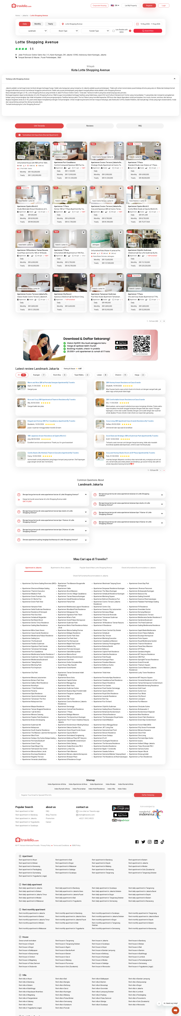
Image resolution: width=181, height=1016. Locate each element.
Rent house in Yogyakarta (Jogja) (141, 966)
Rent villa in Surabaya (100, 1005)
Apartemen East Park (66, 660)
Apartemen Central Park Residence (71, 709)
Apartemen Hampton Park (32, 607)
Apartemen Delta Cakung (67, 743)
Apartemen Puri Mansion (138, 701)
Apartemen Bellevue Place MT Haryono (72, 738)
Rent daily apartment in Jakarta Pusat (69, 894)
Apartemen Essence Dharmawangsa (142, 599)
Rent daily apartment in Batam (140, 898)
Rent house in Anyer (99, 947)
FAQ (47, 811)
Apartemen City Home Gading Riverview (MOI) (39, 583)
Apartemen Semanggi (66, 706)
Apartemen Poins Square (138, 638)
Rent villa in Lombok (136, 992)
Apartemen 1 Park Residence (33, 688)
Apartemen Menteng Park (31, 665)
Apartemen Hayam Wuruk (138, 751)
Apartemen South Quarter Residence (36, 730)
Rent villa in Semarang (64, 1001)
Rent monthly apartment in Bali (67, 923)
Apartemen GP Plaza (137, 649)
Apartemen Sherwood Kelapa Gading (35, 588)
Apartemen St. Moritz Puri (31, 599)
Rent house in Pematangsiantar (140, 960)
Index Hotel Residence (97, 789)
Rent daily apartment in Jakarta (30, 888)
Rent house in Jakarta (100, 941)
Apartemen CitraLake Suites (139, 706)
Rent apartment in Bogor (65, 863)
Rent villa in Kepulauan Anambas (31, 992)
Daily (25, 24)
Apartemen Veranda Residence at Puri (143, 680)
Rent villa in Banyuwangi (137, 982)
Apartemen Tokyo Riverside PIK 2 (141, 746)
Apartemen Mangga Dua (67, 683)
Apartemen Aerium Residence (105, 733)
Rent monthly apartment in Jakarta (32, 913)
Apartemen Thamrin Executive (33, 591)
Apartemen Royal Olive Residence (106, 693)
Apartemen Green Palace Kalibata (141, 633)
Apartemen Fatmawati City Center (34, 749)
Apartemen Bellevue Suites (104, 665)
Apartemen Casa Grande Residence (35, 633)
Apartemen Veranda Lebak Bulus (34, 759)
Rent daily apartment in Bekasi (30, 891)
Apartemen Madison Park (31, 594)
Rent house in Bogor (26, 947)
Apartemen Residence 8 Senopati (34, 612)
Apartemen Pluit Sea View (32, 615)
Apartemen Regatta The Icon (33, 757)
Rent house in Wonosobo (101, 966)
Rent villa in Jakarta (136, 988)
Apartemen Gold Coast (137, 688)
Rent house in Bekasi (136, 944)
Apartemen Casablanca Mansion (106, 641)
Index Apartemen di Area (78, 784)
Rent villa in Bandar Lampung (139, 979)
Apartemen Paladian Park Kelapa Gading (144, 602)
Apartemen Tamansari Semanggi (34, 649)
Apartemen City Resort (137, 696)
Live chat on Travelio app (88, 811)
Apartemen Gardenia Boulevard (140, 620)
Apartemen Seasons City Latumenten (107, 609)
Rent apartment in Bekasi (28, 863)
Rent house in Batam (63, 954)
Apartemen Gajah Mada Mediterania (142, 630)
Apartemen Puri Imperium (31, 668)
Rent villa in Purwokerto (137, 998)
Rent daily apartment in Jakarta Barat (142, 891)
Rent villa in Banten (99, 982)
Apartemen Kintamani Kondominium (107, 712)
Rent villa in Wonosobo (137, 1005)
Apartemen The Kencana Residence (107, 743)
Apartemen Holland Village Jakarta (142, 743)
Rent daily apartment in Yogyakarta (68, 901)
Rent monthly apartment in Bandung (69, 913)
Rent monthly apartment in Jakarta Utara (71, 916)
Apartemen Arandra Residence (105, 746)
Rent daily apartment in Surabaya (104, 888)
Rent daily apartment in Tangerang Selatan (108, 898)
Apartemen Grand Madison (103, 720)
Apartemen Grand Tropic (31, 743)
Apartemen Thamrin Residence (140, 644)
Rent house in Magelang (28, 960)
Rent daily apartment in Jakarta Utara (69, 891)
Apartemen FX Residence (138, 607)
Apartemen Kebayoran (30, 727)
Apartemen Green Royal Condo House (72, 730)
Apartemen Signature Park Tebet (70, 615)
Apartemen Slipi (64, 696)
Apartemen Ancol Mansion (67, 591)
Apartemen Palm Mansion (67, 751)
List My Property (131, 5)
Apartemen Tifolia (100, 620)
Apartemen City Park (30, 673)
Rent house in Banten (136, 950)
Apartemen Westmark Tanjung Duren (107, 583)
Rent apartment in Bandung (26, 815)
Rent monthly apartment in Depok (141, 920)
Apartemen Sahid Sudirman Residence (36, 609)
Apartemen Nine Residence (139, 714)
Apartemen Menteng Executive (105, 638)
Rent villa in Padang (99, 995)
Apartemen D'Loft (100, 738)
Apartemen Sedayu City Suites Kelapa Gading (39, 738)
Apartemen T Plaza (65, 712)
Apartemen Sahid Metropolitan (69, 652)
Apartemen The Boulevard (32, 641)
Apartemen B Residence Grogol (69, 759)
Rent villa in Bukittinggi (27, 988)
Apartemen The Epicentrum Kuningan (72, 717)
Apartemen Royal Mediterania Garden (143, 641)
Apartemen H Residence (102, 625)
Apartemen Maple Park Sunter (69, 644)
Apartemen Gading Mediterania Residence (144, 625)
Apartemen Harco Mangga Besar (106, 725)
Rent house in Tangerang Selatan (68, 944)
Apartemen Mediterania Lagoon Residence (73, 607)
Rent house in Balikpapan (28, 950)
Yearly (50, 24)
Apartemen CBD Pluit (137, 657)
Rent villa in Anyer (25, 979)
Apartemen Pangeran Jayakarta (70, 693)
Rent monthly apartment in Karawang (142, 928)
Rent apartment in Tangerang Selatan (142, 873)
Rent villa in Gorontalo (100, 988)
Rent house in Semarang (138, 963)
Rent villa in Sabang (26, 1001)
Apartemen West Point (30, 735)
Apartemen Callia (64, 588)
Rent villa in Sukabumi (64, 1005)
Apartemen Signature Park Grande (35, 646)
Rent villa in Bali (61, 979)
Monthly (37, 24)
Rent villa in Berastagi (100, 985)
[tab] (90, 79)
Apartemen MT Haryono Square (140, 677)
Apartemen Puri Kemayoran (68, 641)
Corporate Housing (99, 5)
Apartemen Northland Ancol (32, 620)
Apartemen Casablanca (102, 668)
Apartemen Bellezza (101, 649)
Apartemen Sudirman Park (68, 623)
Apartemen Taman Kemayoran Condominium (146, 683)
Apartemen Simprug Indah (139, 754)
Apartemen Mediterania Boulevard (35, 660)
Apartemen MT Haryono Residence (142, 654)
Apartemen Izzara (136, 741)
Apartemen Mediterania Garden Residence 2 (145, 617)
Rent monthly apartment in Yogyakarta (70, 928)
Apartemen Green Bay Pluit (139, 583)
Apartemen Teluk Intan (102, 673)
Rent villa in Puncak (63, 1008)
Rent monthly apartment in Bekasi (31, 916)
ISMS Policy (76, 845)
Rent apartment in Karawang (29, 866)
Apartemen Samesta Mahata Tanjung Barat (110, 754)
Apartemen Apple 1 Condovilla (105, 749)
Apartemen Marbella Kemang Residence (144, 685)
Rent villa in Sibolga (99, 1001)
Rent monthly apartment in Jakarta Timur (34, 920)
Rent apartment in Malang (101, 866)
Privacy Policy (46, 845)
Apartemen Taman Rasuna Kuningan (71, 596)
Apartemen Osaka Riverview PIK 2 (70, 746)
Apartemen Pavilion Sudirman (33, 644)
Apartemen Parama (29, 691)
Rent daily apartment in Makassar (31, 901)
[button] (90, 79)
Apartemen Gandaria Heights (139, 652)
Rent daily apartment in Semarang (104, 901)
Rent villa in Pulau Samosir (101, 998)
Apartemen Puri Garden (102, 685)
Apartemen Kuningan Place (104, 660)
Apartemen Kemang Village (104, 612)
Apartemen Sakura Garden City (69, 727)
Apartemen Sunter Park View (68, 636)
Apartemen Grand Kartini (67, 668)
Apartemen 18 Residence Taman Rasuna (109, 623)
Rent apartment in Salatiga (65, 869)
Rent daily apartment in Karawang (141, 901)
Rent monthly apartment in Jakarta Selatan (108, 916)
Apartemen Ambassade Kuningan (141, 591)
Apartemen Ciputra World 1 (68, 733)
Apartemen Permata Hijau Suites (141, 738)
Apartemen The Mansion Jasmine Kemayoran (39, 733)
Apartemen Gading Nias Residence (35, 625)
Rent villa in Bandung (26, 982)
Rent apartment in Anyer (28, 860)
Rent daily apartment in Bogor (103, 894)
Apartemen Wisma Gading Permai (70, 630)
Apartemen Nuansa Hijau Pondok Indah (72, 691)
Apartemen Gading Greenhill (139, 596)
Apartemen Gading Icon (31, 638)
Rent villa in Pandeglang (137, 995)
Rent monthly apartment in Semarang (106, 928)
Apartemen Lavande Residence (105, 696)
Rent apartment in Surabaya (26, 825)
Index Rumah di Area (62, 789)
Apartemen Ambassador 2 (139, 709)
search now (148, 31)
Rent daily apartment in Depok (140, 894)
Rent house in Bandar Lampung (103, 950)
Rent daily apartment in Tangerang (141, 888)
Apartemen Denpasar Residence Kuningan (109, 588)
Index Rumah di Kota (125, 784)
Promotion (50, 818)
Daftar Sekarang (148, 795)
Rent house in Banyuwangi (28, 954)
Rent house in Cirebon (27, 957)
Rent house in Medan (99, 960)
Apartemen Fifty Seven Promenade (142, 727)
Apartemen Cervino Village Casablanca (72, 594)
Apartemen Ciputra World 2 (103, 691)
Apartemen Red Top (101, 699)
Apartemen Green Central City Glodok (107, 630)
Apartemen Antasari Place (67, 757)
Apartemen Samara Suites (139, 749)
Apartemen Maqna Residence (33, 706)
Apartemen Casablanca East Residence (108, 680)
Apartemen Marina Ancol (67, 654)
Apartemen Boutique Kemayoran (141, 636)
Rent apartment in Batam (138, 860)
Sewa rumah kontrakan (27, 941)
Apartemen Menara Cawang (32, 714)
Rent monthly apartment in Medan (31, 923)
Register (149, 5)
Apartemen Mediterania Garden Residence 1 (38, 654)
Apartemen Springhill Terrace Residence (144, 660)
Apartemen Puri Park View (67, 638)
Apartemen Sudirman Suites (68, 688)
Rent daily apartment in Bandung (68, 888)
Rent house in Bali (135, 947)
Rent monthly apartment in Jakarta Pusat (71, 920)
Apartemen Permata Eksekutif (33, 741)
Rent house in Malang (63, 960)
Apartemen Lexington (137, 699)
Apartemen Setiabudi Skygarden (34, 617)
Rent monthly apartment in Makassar (32, 928)
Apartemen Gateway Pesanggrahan (107, 644)
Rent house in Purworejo (64, 963)
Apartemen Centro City (102, 607)
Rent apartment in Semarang (102, 869)
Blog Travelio (51, 815)
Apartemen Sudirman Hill (31, 725)
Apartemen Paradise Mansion (104, 662)
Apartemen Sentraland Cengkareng (71, 735)
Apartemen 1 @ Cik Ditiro (31, 712)
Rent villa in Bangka (63, 982)
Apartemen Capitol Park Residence (106, 652)
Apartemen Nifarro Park (66, 617)
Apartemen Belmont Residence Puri (107, 599)
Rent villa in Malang (63, 995)
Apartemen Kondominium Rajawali (142, 712)
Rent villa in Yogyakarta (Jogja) (30, 1008)
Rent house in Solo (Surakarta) (67, 966)
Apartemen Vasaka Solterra (104, 751)
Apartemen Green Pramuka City (34, 596)
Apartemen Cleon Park (137, 733)
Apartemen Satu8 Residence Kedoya (71, 599)
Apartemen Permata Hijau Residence (107, 677)
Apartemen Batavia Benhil (103, 646)
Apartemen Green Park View (32, 602)
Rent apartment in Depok (101, 863)
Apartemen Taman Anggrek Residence (36, 709)
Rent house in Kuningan (100, 957)
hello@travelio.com (85, 815)
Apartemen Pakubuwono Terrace (141, 615)
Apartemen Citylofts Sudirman (105, 706)
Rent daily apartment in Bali (66, 898)
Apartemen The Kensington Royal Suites (108, 717)
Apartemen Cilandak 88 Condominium (72, 741)
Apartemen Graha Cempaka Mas (70, 662)
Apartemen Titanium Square (139, 665)
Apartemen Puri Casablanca (32, 652)
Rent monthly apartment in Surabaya (105, 913)
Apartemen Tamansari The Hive (34, 699)
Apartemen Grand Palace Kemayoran (71, 620)
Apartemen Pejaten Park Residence (35, 717)
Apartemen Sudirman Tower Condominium (38, 657)
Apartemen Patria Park (66, 602)
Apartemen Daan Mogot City (32, 746)
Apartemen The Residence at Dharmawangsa (110, 757)
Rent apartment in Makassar (66, 866)
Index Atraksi (110, 784)
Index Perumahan (79, 789)
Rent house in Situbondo (28, 966)
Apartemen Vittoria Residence (105, 714)
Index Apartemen (96, 784)
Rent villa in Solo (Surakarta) (139, 1001)
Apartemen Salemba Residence (105, 654)
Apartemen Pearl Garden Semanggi (107, 688)
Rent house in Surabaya (100, 944)
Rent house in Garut (63, 957)
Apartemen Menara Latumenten (34, 677)
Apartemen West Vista (66, 685)
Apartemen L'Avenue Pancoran (140, 588)
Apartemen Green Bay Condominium (142, 720)
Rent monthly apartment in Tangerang (143, 913)
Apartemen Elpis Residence (32, 693)
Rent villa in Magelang (27, 995)
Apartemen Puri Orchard (103, 701)
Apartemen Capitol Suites (67, 680)
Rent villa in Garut (62, 988)
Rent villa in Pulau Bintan (64, 998)
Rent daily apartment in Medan (30, 898)
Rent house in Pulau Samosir (29, 963)
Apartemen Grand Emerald (139, 662)
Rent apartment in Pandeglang (30, 869)
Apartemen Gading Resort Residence (107, 709)
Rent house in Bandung (137, 941)
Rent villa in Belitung (63, 985)
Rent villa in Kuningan (63, 992)
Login (164, 5)
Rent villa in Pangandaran (28, 998)
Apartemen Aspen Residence (104, 683)
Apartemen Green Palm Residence (141, 717)
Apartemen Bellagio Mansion (68, 714)
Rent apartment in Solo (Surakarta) (141, 869)
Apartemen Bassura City (138, 594)
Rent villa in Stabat (26, 1005)
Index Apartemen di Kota (57, 784)
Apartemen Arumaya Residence (34, 754)
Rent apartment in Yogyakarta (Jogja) (33, 876)
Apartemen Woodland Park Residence (72, 609)
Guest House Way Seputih (67, 665)
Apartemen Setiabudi (101, 633)
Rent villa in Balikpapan (100, 979)
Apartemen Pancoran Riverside (105, 615)
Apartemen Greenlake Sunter (140, 609)
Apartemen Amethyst (30, 685)
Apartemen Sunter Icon (137, 691)
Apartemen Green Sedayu (103, 735)
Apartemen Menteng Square (104, 596)
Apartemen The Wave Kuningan (105, 591)
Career (48, 822)
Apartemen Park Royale (102, 657)
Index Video (122, 789)
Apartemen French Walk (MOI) (140, 725)
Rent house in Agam (63, 947)
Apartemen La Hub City (66, 749)
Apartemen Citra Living (137, 735)
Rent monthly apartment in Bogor (104, 920)
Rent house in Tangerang (65, 941)
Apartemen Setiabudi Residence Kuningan (109, 594)
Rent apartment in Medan (138, 866)
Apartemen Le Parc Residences (140, 757)
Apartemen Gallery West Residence (35, 683)
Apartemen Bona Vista (66, 677)
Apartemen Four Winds (137, 693)
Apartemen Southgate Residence (106, 741)
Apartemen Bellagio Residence (69, 633)
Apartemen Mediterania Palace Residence (37, 636)
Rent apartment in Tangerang (103, 873)
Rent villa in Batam (26, 985)
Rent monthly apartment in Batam (141, 923)
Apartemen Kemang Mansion (140, 612)
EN (116, 5)
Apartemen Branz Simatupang (33, 720)
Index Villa (111, 789)
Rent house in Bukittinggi (138, 954)
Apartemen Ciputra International (34, 696)
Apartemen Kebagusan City (68, 612)
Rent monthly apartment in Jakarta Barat (144, 916)
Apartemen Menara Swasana (140, 730)
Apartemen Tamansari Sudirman (106, 617)
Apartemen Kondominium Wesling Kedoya (73, 725)
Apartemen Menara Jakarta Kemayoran (72, 754)
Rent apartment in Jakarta (25, 818)
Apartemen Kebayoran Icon (32, 701)
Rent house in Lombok (137, 957)
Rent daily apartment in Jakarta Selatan (106, 891)
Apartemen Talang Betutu (31, 662)
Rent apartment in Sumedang (30, 873)
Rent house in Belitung (100, 954)
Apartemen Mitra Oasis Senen (33, 630)
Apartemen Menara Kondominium (70, 657)
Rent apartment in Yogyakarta (27, 822)
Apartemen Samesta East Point (105, 730)
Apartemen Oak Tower (66, 699)
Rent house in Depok (26, 944)
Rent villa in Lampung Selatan (103, 992)
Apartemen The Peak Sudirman (140, 623)
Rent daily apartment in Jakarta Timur (33, 894)
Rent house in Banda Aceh (65, 950)
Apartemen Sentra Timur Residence (35, 623)
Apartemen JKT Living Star (103, 727)
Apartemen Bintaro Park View (33, 680)
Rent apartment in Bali (24, 811)
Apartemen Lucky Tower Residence (142, 673)
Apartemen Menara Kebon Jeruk (34, 751)
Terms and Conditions (61, 845)
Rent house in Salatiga (100, 963)
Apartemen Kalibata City (67, 646)
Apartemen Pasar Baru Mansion (141, 646)
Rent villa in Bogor (135, 985)
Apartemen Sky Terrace (102, 636)
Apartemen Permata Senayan (69, 649)
